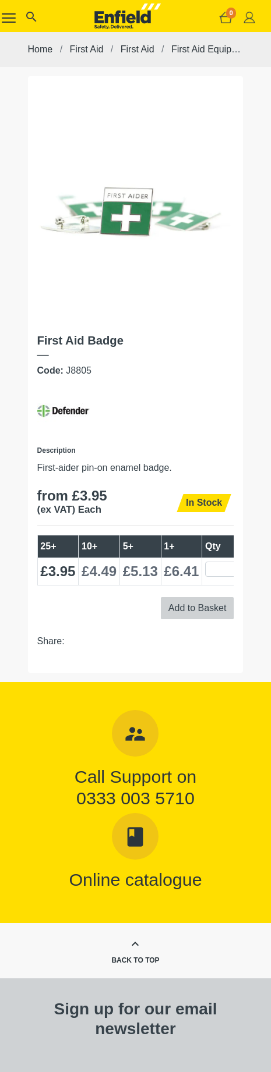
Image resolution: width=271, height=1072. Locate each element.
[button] (31, 19)
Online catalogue (135, 879)
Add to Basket (197, 608)
